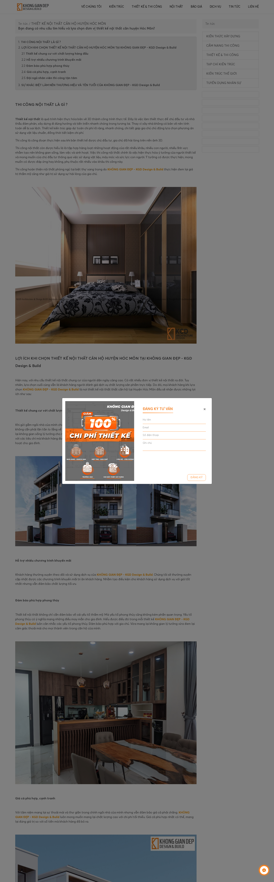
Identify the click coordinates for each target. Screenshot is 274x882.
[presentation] (172, 461)
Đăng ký (196, 477)
